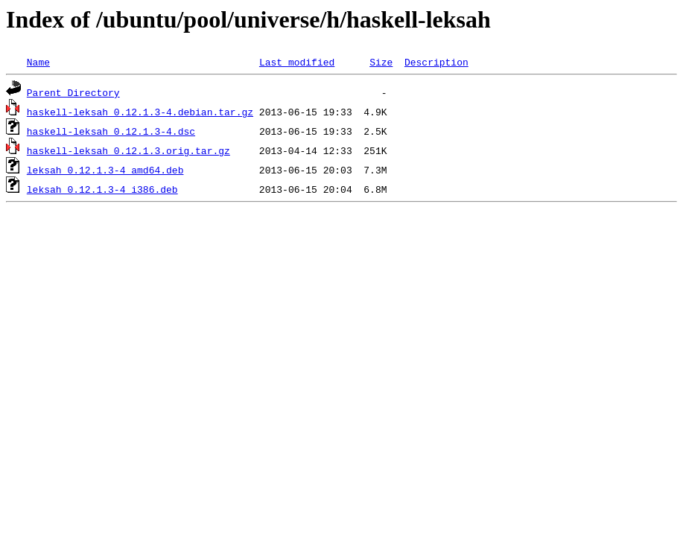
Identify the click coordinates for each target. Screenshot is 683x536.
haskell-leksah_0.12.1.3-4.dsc (111, 131)
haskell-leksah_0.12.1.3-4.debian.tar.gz (140, 111)
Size (381, 61)
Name (38, 61)
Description (436, 61)
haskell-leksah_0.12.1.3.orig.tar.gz (128, 150)
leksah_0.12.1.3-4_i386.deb (102, 189)
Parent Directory (73, 92)
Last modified (296, 61)
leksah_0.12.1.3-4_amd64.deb (105, 169)
